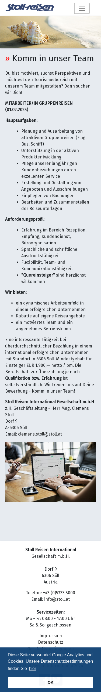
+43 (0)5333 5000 (59, 592)
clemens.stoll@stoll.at (40, 434)
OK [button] (51, 682)
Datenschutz (50, 642)
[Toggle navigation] (82, 8)
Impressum (50, 635)
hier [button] (32, 668)
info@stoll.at (57, 599)
